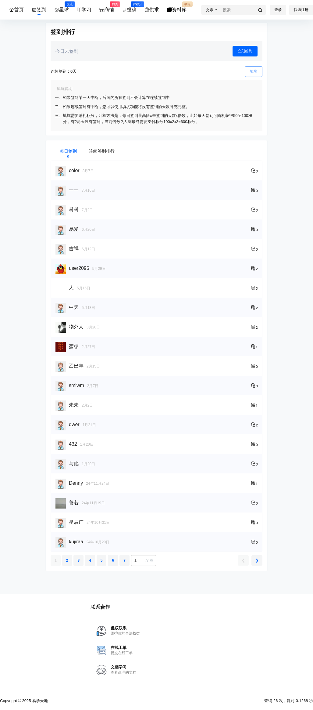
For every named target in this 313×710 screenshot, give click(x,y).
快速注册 (301, 10)
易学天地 (39, 700)
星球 (61, 7)
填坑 (253, 71)
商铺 (106, 7)
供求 (151, 9)
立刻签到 (245, 51)
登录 (278, 10)
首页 (16, 9)
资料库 (177, 7)
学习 (84, 9)
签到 (39, 9)
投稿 (129, 7)
